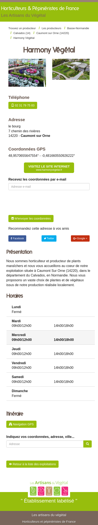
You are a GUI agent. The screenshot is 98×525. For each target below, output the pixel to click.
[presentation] (40, 202)
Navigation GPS (21, 424)
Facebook (17, 238)
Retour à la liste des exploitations (32, 464)
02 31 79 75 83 (22, 105)
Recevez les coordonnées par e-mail (37, 179)
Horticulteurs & (40, 13)
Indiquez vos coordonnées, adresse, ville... (40, 437)
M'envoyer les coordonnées (31, 218)
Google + (80, 238)
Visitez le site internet (49, 168)
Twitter (49, 238)
